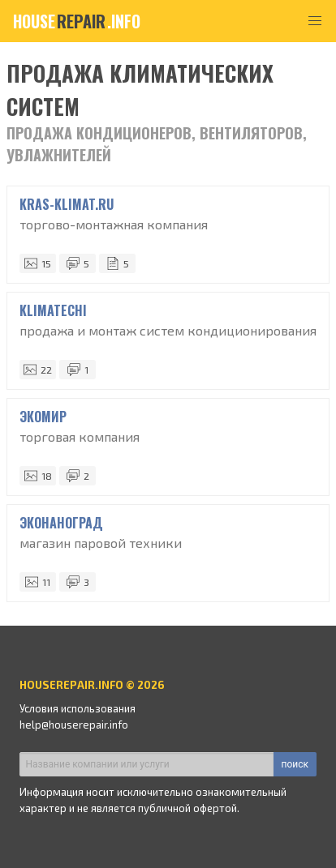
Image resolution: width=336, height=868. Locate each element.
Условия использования (77, 708)
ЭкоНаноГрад (61, 522)
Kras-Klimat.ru (66, 204)
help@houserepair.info (73, 724)
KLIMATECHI (53, 310)
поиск (295, 764)
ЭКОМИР (43, 416)
